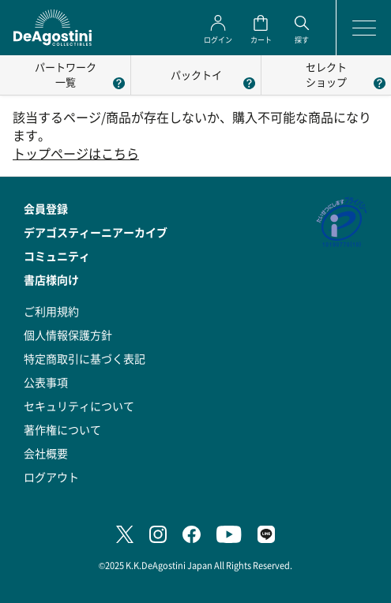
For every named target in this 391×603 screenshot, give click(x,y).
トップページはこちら (76, 153)
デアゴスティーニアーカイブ (95, 232)
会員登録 (46, 208)
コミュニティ (57, 256)
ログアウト (51, 477)
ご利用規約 (51, 311)
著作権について (62, 429)
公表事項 (46, 382)
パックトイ (196, 74)
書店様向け (51, 279)
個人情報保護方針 (68, 335)
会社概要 (46, 453)
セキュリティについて (79, 406)
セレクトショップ (326, 74)
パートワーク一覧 (65, 74)
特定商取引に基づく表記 (84, 358)
